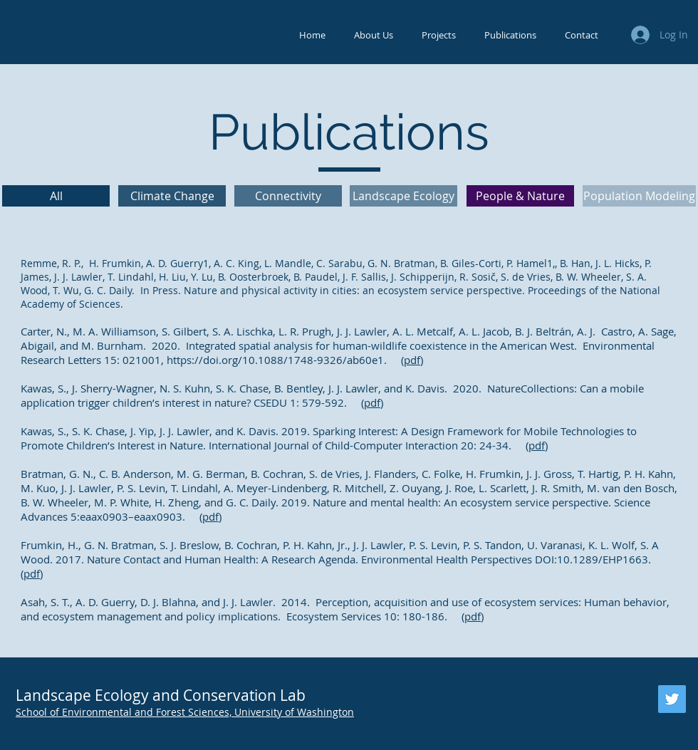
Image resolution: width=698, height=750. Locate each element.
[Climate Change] (172, 196)
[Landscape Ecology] (403, 196)
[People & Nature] (520, 196)
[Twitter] (672, 699)
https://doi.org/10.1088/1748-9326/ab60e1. (277, 360)
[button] (373, 35)
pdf (412, 360)
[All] (56, 196)
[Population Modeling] (639, 196)
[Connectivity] (288, 196)
